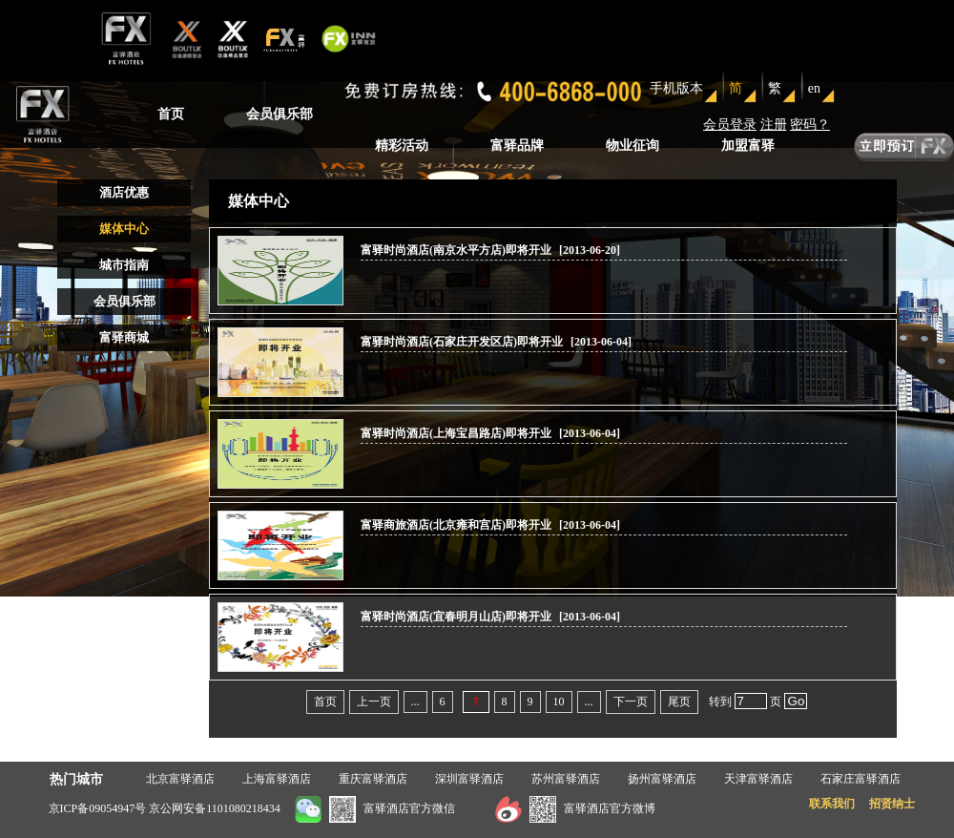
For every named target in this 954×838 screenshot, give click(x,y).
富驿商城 (124, 337)
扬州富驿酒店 (662, 779)
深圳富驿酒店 (469, 779)
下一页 (630, 701)
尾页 (679, 701)
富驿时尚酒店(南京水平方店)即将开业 (456, 250)
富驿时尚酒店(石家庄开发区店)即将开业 (463, 341)
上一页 (374, 701)
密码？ (810, 124)
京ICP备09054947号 (98, 808)
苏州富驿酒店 (565, 779)
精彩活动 (401, 145)
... (415, 701)
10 (559, 701)
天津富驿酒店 (758, 779)
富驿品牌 (517, 145)
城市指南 (124, 265)
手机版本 (676, 88)
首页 (170, 114)
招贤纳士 (892, 803)
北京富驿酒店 (180, 779)
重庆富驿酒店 (373, 779)
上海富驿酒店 (276, 779)
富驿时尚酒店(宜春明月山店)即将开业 (457, 616)
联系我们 (832, 803)
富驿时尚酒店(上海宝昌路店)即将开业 (457, 433)
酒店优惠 (124, 192)
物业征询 (632, 145)
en (814, 88)
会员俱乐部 (279, 114)
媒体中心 (124, 228)
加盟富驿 (748, 145)
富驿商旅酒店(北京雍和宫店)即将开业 (457, 525)
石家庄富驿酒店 (860, 779)
